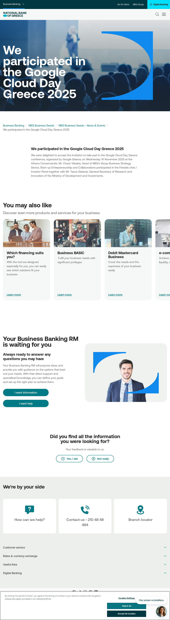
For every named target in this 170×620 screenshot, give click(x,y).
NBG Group (138, 4)
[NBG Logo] (15, 14)
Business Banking (14, 4)
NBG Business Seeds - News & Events (82, 125)
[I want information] (26, 392)
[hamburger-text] (164, 14)
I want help (26, 403)
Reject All (126, 606)
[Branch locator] (140, 516)
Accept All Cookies (126, 614)
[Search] (157, 14)
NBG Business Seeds (41, 125)
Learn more (14, 294)
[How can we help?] (29, 516)
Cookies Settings (126, 598)
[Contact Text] (85, 516)
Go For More (123, 4)
